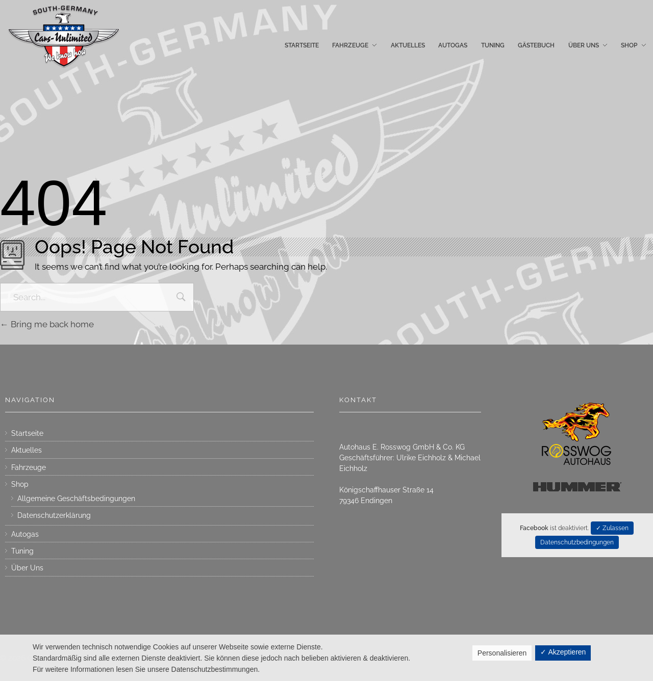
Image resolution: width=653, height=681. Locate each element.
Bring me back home (47, 324)
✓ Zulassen (612, 528)
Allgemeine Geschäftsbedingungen (76, 498)
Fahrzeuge (28, 467)
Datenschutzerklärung (54, 515)
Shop (20, 484)
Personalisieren (502, 653)
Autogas (25, 534)
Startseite (27, 433)
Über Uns (27, 568)
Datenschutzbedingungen (577, 542)
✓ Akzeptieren (563, 652)
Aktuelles (26, 450)
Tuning (22, 551)
